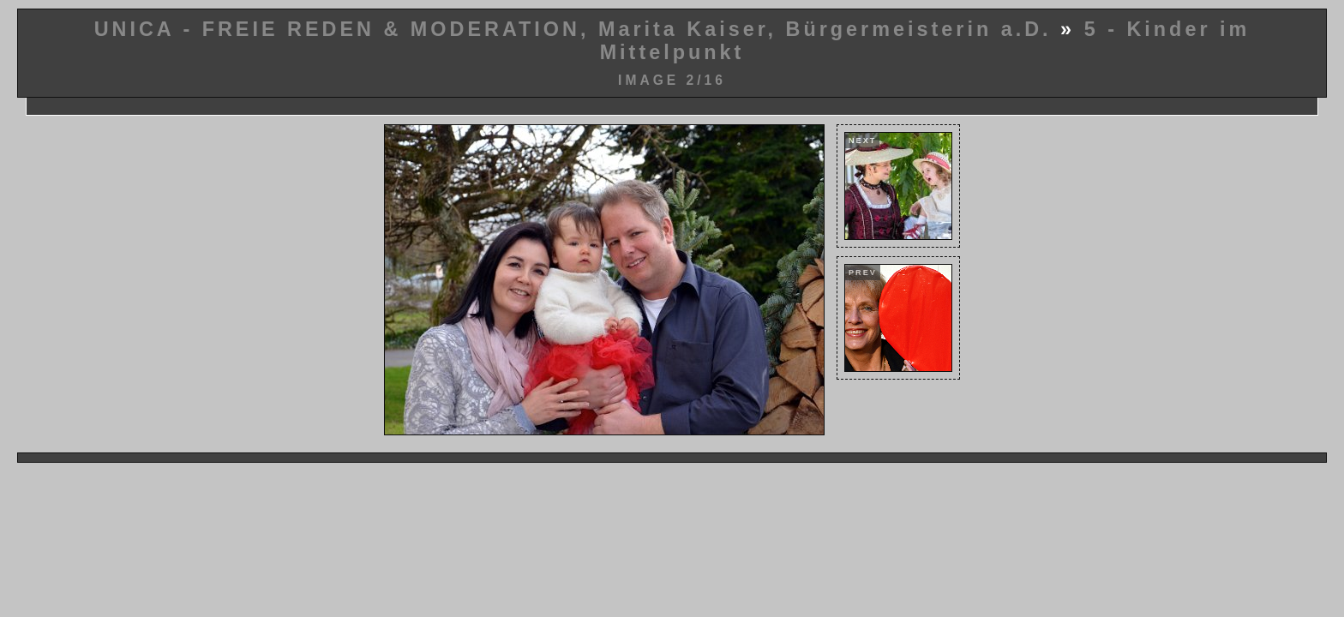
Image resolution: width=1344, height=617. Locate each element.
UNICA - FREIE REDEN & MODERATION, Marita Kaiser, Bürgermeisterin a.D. (573, 29)
